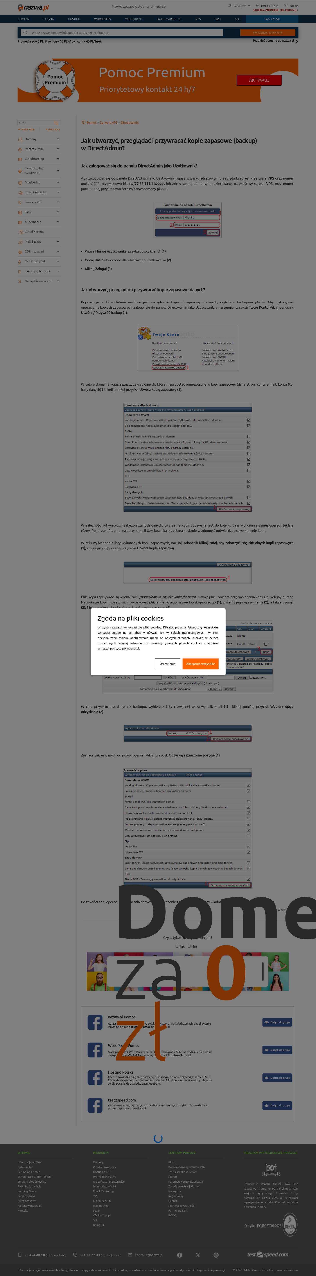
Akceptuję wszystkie (200, 664)
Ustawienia (167, 664)
